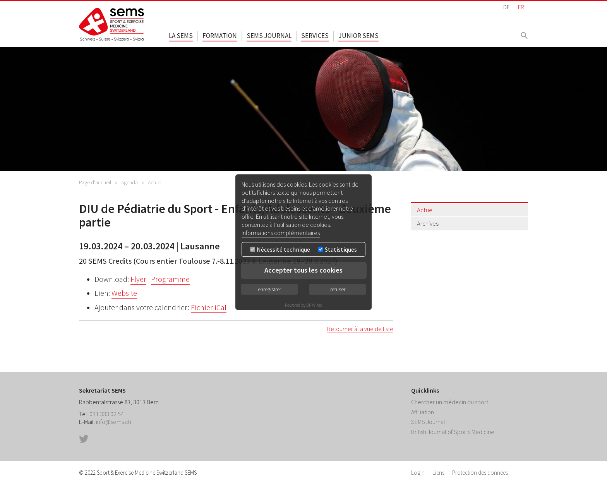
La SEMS (181, 35)
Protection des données (480, 472)
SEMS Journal (269, 35)
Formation (219, 35)
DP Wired (314, 305)
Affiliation (422, 412)
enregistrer (269, 289)
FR (521, 7)
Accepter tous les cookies (303, 270)
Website (124, 293)
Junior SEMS (358, 35)
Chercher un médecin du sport (449, 402)
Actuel (154, 182)
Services (315, 35)
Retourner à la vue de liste (360, 329)
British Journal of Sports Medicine (452, 432)
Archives (428, 223)
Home (112, 24)
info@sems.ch (113, 422)
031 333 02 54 (106, 414)
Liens (438, 472)
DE (506, 7)
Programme (170, 279)
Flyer (138, 279)
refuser (337, 289)
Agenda (129, 182)
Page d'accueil (95, 182)
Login (418, 472)
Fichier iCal (208, 307)
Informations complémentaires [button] (281, 233)
